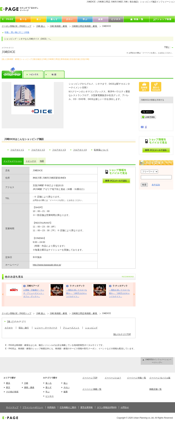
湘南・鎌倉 (29, 387)
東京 (8, 387)
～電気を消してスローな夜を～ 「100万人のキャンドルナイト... (76, 293)
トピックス (31, 161)
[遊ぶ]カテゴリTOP (122, 334)
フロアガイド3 (59, 150)
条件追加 (156, 185)
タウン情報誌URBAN (106, 407)
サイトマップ (12, 407)
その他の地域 (12, 392)
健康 (65, 392)
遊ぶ (65, 383)
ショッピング (91, 328)
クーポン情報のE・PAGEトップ (16, 26)
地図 (42, 161)
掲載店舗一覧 (155, 389)
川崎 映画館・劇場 (58, 26)
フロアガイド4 (80, 150)
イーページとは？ (113, 378)
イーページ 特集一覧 (136, 378)
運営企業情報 (86, 407)
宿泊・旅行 (24, 328)
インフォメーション (12, 161)
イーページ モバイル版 (159, 378)
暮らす (48, 387)
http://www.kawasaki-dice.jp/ (47, 264)
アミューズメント (71, 328)
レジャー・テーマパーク (46, 328)
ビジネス (49, 396)
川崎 (26, 383)
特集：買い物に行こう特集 (17, 32)
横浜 (8, 383)
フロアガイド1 (17, 150)
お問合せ (125, 407)
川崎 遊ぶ (41, 26)
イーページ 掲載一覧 (91, 389)
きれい (66, 387)
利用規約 (51, 407)
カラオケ (9, 328)
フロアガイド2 (38, 150)
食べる (48, 383)
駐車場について (101, 150)
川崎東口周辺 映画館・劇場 (85, 26)
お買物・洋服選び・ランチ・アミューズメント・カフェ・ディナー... (33, 293)
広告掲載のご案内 (68, 407)
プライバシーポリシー (32, 407)
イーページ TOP (89, 378)
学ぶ (47, 392)
